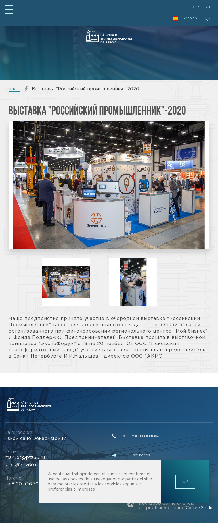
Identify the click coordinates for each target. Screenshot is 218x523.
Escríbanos (140, 455)
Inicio (14, 89)
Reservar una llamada (140, 435)
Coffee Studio (199, 508)
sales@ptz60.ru (22, 465)
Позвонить (200, 7)
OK (185, 481)
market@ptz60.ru (25, 458)
